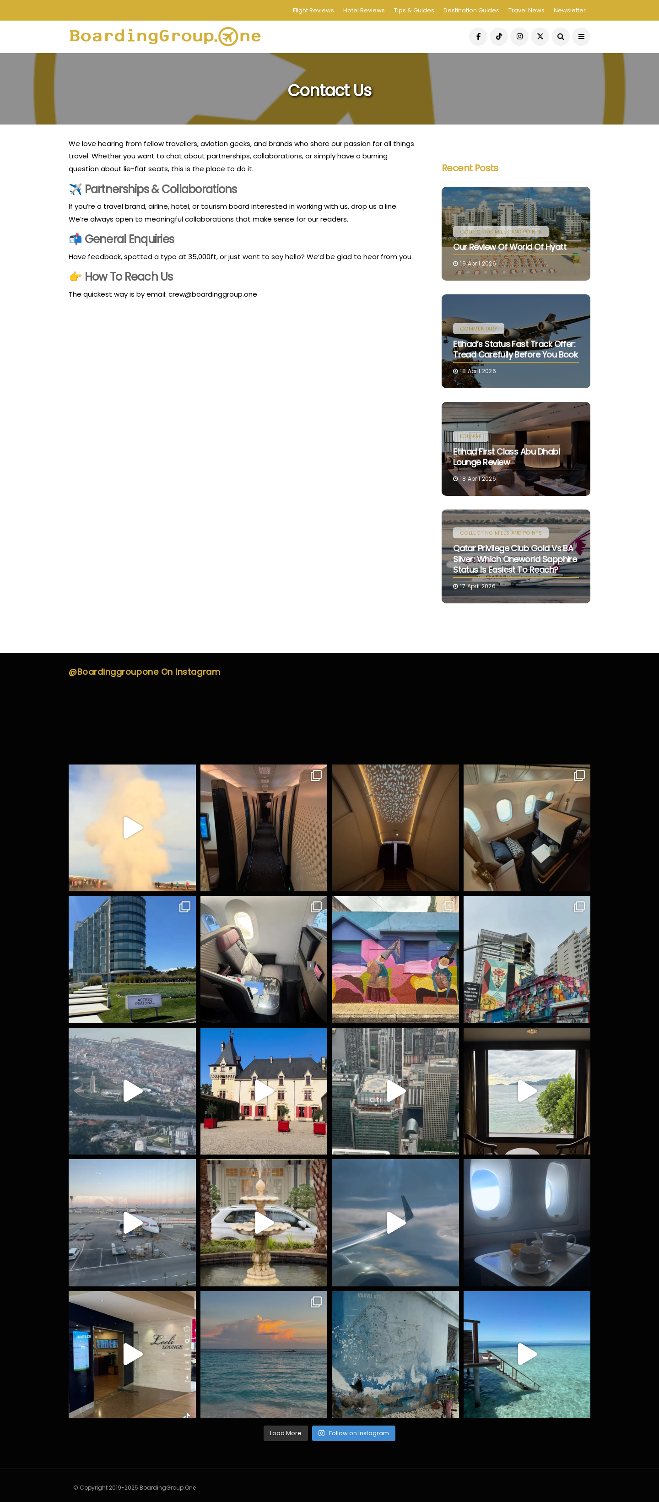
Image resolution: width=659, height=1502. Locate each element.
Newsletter (570, 10)
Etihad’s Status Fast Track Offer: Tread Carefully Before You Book (515, 349)
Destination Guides (471, 10)
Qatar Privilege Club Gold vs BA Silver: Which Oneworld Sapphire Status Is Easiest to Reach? (515, 558)
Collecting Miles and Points (501, 231)
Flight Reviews (313, 10)
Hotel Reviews (364, 10)
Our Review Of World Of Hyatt (509, 247)
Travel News (526, 10)
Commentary (478, 328)
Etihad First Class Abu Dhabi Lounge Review (506, 457)
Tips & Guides (414, 10)
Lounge (470, 436)
